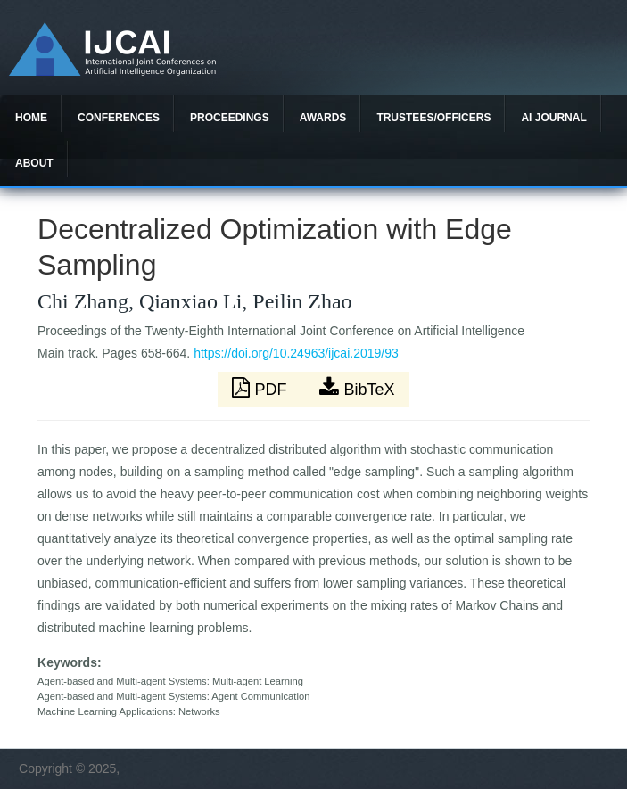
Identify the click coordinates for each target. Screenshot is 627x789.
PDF (261, 388)
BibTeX (356, 388)
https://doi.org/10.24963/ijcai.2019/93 (296, 353)
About (34, 163)
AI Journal (553, 117)
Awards (323, 117)
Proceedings (229, 117)
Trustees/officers (433, 117)
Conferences (119, 117)
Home (31, 117)
